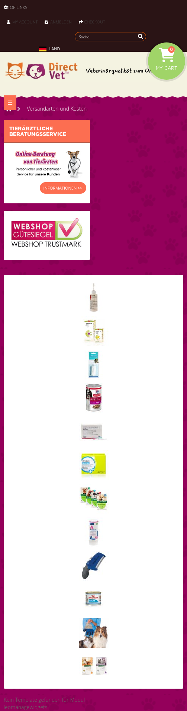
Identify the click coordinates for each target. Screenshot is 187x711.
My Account (22, 22)
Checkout (92, 22)
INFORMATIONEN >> (63, 188)
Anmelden (57, 22)
